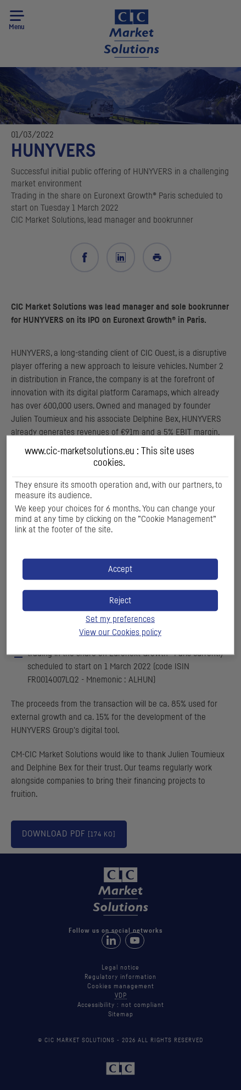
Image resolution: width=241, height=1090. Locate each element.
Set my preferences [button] (120, 619)
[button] (120, 569)
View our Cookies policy (120, 632)
